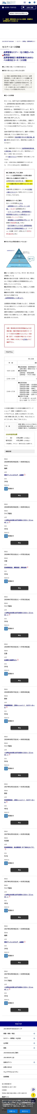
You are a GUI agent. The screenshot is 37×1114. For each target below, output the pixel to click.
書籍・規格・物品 (9, 1033)
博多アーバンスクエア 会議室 (14, 475)
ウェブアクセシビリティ (10, 1072)
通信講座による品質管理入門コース (19, 220)
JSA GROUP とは (8, 1057)
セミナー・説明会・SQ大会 (12, 1038)
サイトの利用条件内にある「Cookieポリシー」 (18, 1103)
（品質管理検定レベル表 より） (14, 298)
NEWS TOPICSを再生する (18, 13)
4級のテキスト (12, 157)
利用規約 (4, 1090)
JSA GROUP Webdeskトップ (12, 1029)
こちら (21, 203)
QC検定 (5, 1043)
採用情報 (6, 1077)
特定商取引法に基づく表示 (9, 1087)
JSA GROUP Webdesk (8, 41)
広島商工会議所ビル (10, 660)
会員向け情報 (30, 7)
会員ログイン (7, 1062)
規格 (4, 1048)
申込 (19, 495)
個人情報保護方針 (6, 1084)
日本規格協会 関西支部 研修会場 (15, 567)
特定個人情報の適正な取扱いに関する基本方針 (14, 1093)
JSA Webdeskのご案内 (10, 1053)
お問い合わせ (7, 1067)
